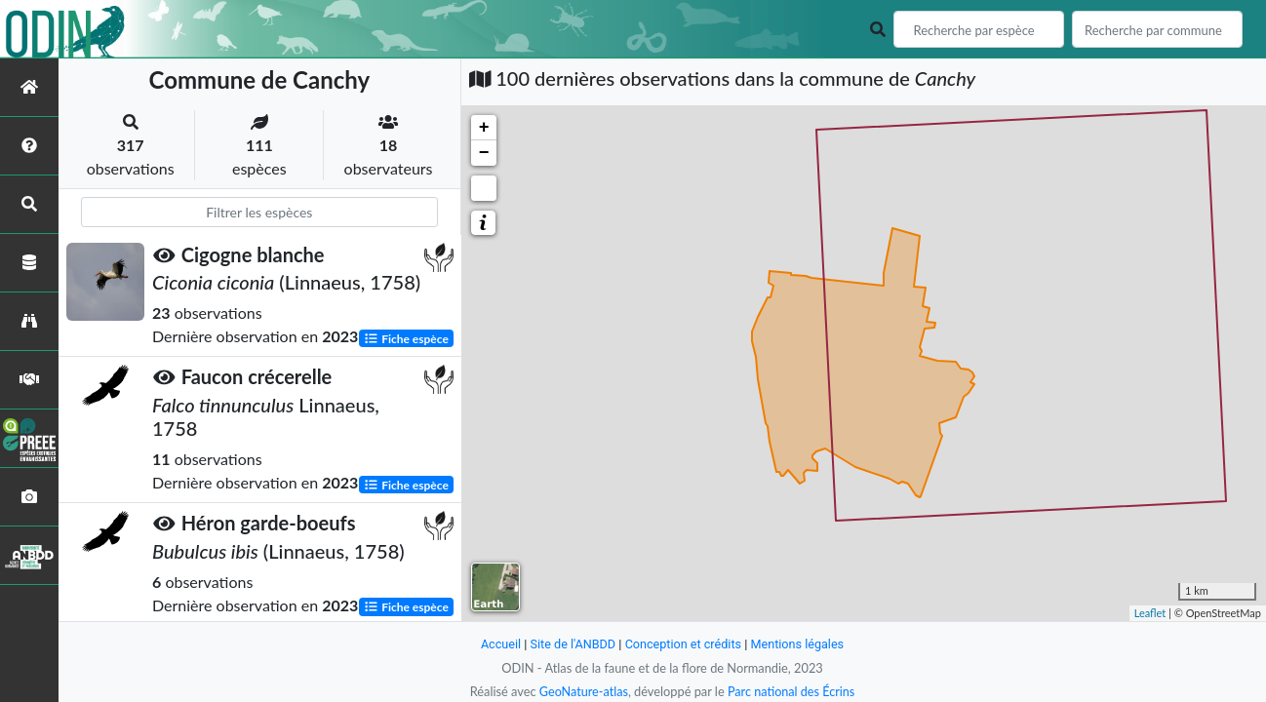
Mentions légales (799, 644)
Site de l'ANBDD (572, 644)
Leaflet (1150, 612)
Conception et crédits (683, 644)
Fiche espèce (406, 338)
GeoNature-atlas (582, 691)
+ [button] (484, 127)
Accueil (498, 644)
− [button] (484, 153)
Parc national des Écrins (792, 691)
